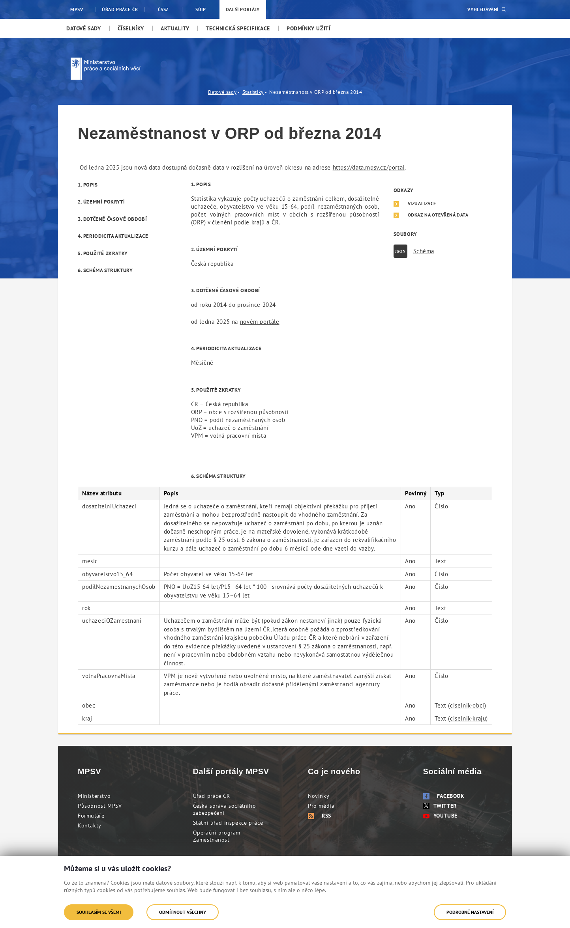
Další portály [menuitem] (243, 9)
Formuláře (91, 815)
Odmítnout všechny (182, 912)
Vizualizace (422, 203)
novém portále (259, 321)
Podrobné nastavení (469, 912)
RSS (319, 815)
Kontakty (89, 825)
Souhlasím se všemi (99, 912)
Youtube (440, 815)
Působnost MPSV (100, 805)
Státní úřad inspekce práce (228, 822)
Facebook (444, 795)
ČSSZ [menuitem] (163, 9)
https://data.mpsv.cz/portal (369, 167)
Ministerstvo (94, 795)
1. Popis (88, 184)
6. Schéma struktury (105, 270)
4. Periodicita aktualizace (113, 236)
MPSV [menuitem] (76, 9)
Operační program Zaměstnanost (217, 836)
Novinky (318, 795)
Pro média (321, 805)
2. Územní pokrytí (101, 201)
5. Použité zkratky (103, 253)
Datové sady (222, 92)
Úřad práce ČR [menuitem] (120, 9)
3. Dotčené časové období (112, 219)
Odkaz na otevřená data (438, 215)
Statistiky (253, 92)
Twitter (440, 805)
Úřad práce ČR (211, 795)
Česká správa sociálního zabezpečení (224, 809)
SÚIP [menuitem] (200, 9)
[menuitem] (83, 28)
